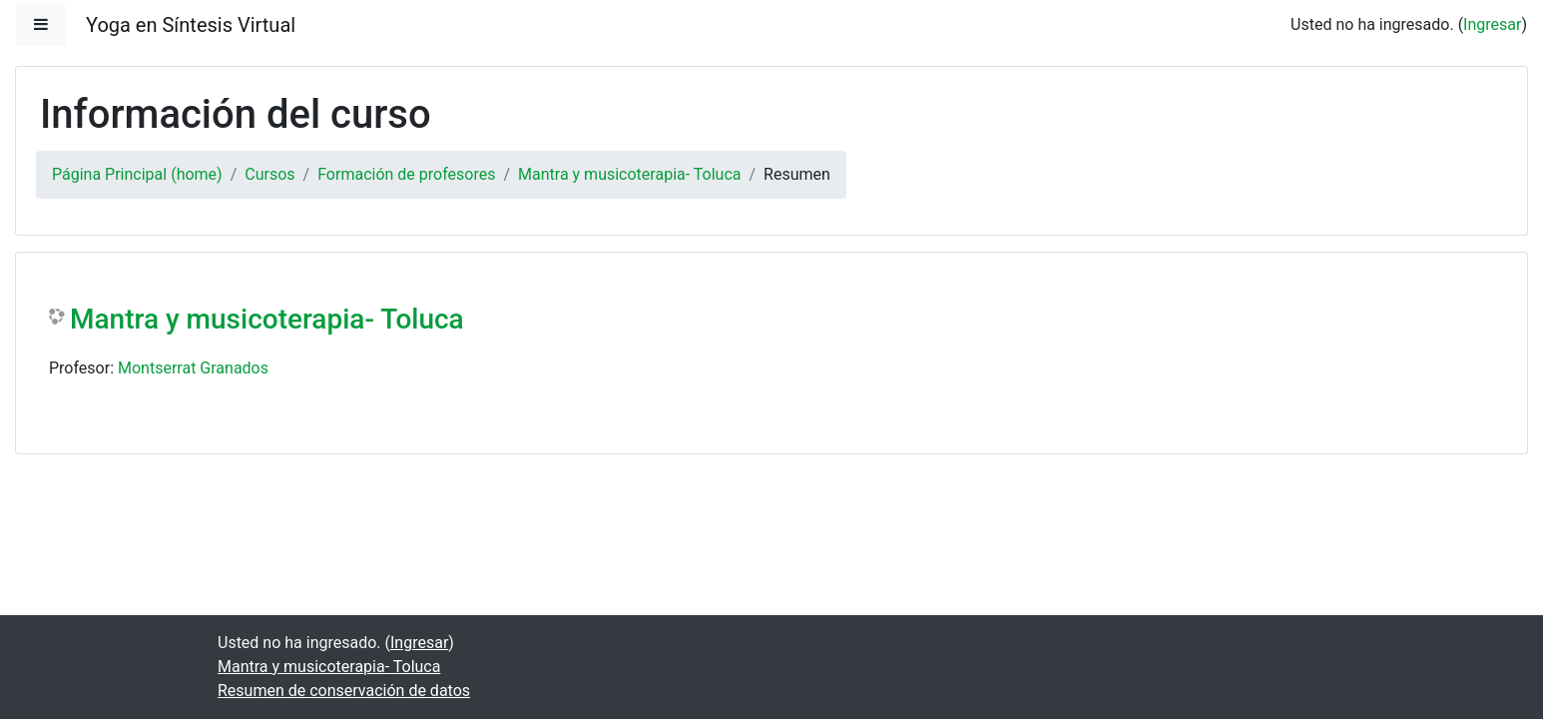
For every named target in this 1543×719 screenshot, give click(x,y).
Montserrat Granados (193, 368)
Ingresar (1492, 24)
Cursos (269, 174)
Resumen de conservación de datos (344, 690)
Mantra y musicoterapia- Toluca (629, 174)
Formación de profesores (406, 174)
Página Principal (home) (137, 174)
